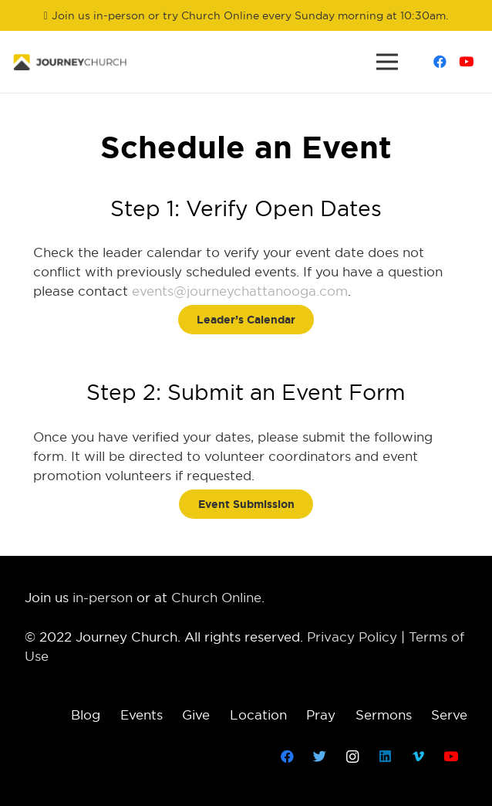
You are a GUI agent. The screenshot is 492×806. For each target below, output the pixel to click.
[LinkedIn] (386, 757)
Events (141, 715)
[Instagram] (352, 757)
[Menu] (387, 61)
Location (258, 715)
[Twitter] (320, 757)
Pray (320, 715)
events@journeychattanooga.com (240, 291)
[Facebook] (439, 62)
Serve (449, 715)
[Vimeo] (418, 757)
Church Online (216, 597)
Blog (85, 715)
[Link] (69, 62)
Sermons (384, 715)
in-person (102, 597)
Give (196, 715)
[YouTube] (466, 62)
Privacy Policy (352, 637)
